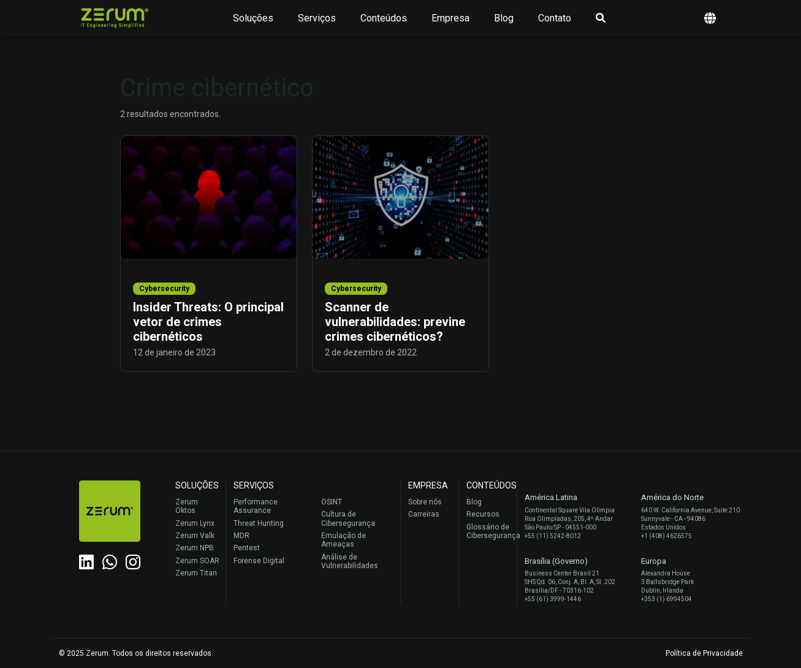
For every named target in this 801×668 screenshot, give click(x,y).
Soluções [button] (253, 18)
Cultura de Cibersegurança (348, 518)
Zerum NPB (194, 548)
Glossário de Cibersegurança (488, 531)
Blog (504, 18)
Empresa (450, 18)
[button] (710, 18)
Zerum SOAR (197, 560)
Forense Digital (258, 560)
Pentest (246, 548)
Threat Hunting (258, 523)
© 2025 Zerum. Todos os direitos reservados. (136, 653)
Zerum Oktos (186, 506)
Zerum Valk (194, 535)
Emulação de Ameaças (343, 539)
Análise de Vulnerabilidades (349, 561)
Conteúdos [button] (383, 18)
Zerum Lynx (194, 523)
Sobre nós (425, 502)
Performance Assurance (255, 506)
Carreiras (423, 514)
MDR (241, 535)
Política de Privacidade (704, 653)
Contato (554, 18)
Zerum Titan (196, 573)
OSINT (331, 502)
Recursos (482, 514)
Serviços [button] (317, 18)
